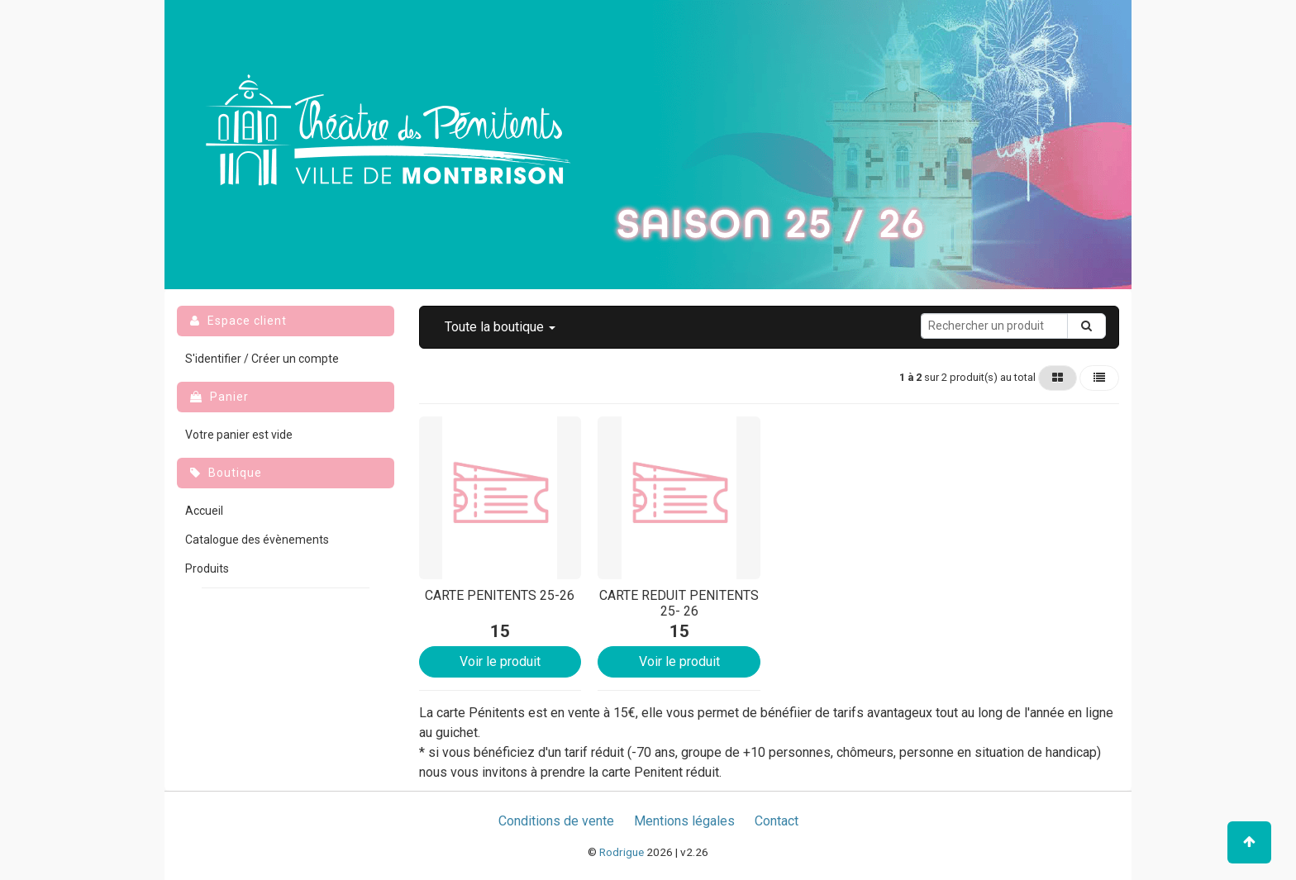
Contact (776, 821)
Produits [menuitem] (207, 568)
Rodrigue (621, 852)
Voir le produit (500, 661)
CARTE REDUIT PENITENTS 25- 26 (679, 603)
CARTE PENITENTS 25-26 (499, 595)
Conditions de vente (556, 821)
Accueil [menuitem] (204, 510)
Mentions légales (684, 821)
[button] (500, 327)
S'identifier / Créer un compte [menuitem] (262, 358)
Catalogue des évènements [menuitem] (257, 539)
